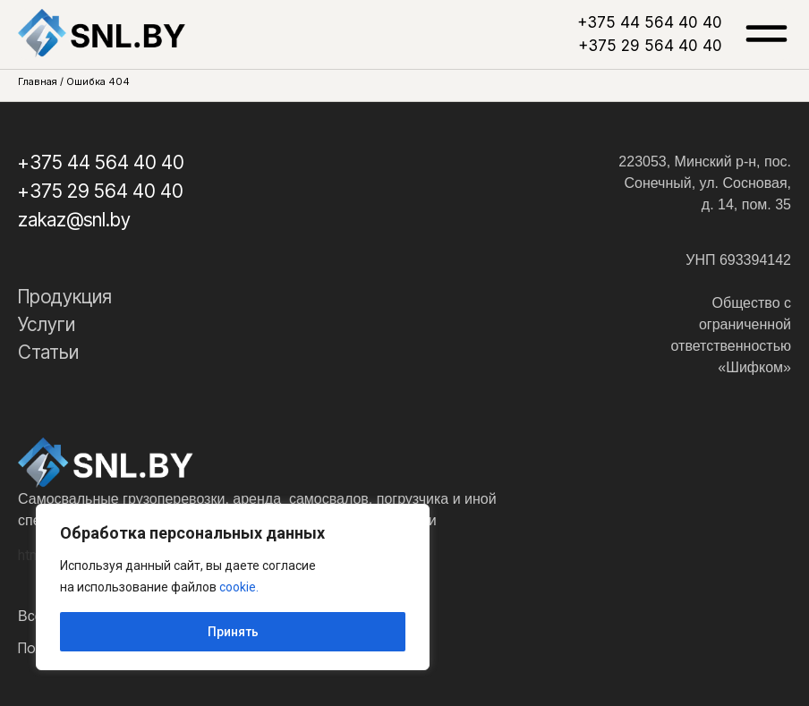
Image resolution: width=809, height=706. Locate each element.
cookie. (239, 587)
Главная (37, 81)
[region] (233, 587)
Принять (233, 632)
